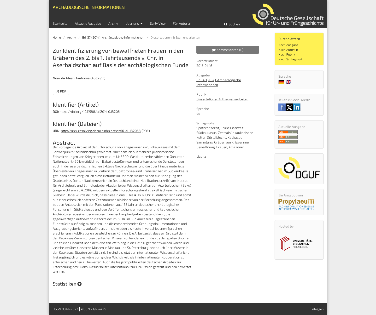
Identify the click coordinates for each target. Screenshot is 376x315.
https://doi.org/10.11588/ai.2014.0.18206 (89, 111)
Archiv (113, 23)
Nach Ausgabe (288, 45)
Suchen (234, 24)
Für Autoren (182, 23)
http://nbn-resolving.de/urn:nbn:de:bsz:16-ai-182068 (101, 131)
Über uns (132, 23)
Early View (157, 23)
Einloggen (317, 309)
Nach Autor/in (288, 50)
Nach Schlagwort (290, 59)
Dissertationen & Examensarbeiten (222, 99)
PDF (62, 91)
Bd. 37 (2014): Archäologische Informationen (113, 37)
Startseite (60, 23)
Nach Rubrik (286, 54)
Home (57, 37)
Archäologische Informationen (89, 7)
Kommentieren (227, 50)
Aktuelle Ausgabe (88, 23)
